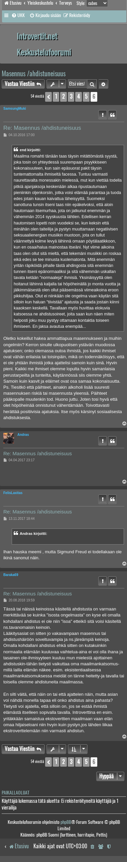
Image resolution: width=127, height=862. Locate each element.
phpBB (65, 822)
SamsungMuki (14, 108)
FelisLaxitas (12, 493)
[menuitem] (18, 15)
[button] (48, 96)
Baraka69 (10, 575)
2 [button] (63, 96)
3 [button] (71, 96)
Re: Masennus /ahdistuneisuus (42, 128)
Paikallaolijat (15, 792)
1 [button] (56, 96)
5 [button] (86, 96)
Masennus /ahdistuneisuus (34, 73)
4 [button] (78, 96)
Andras (23, 435)
